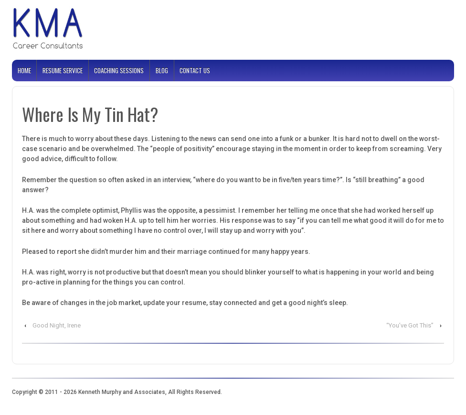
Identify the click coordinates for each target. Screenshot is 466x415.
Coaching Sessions (119, 70)
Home (24, 70)
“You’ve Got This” (410, 325)
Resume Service (62, 70)
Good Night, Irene (56, 325)
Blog (162, 70)
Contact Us (195, 70)
